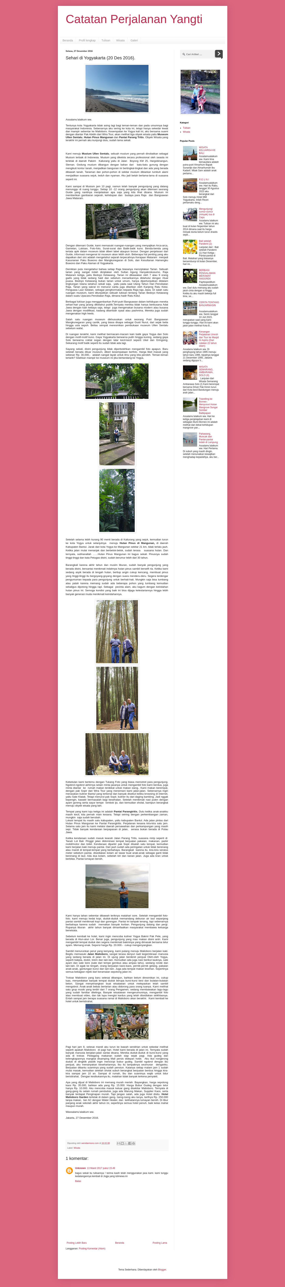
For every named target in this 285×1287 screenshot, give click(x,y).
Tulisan (105, 40)
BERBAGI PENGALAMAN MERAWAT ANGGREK (207, 274)
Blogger (162, 1269)
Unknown (80, 1168)
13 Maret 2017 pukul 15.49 (101, 1168)
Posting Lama (160, 1242)
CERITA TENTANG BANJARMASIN (209, 303)
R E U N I (204, 179)
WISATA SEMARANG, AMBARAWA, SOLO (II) (206, 371)
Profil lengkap (87, 40)
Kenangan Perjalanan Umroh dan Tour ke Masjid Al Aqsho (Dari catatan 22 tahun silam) (209, 338)
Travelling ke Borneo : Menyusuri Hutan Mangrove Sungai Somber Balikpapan (208, 406)
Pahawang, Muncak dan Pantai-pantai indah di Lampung (208, 438)
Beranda (68, 40)
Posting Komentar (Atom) (92, 1248)
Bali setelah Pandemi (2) (205, 242)
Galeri (134, 40)
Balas (78, 1181)
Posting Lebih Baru (77, 1242)
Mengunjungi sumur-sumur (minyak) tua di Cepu (206, 213)
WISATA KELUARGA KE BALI (207, 150)
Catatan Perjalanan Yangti (134, 19)
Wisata (120, 40)
